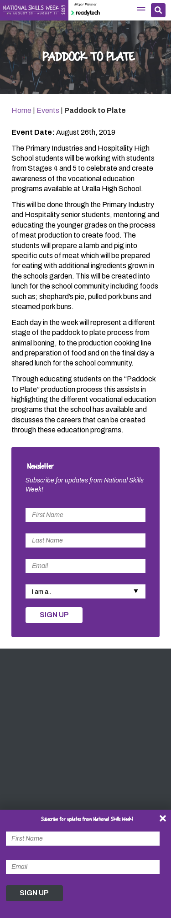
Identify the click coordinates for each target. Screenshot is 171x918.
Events (47, 110)
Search (158, 10)
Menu (141, 10)
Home (21, 110)
